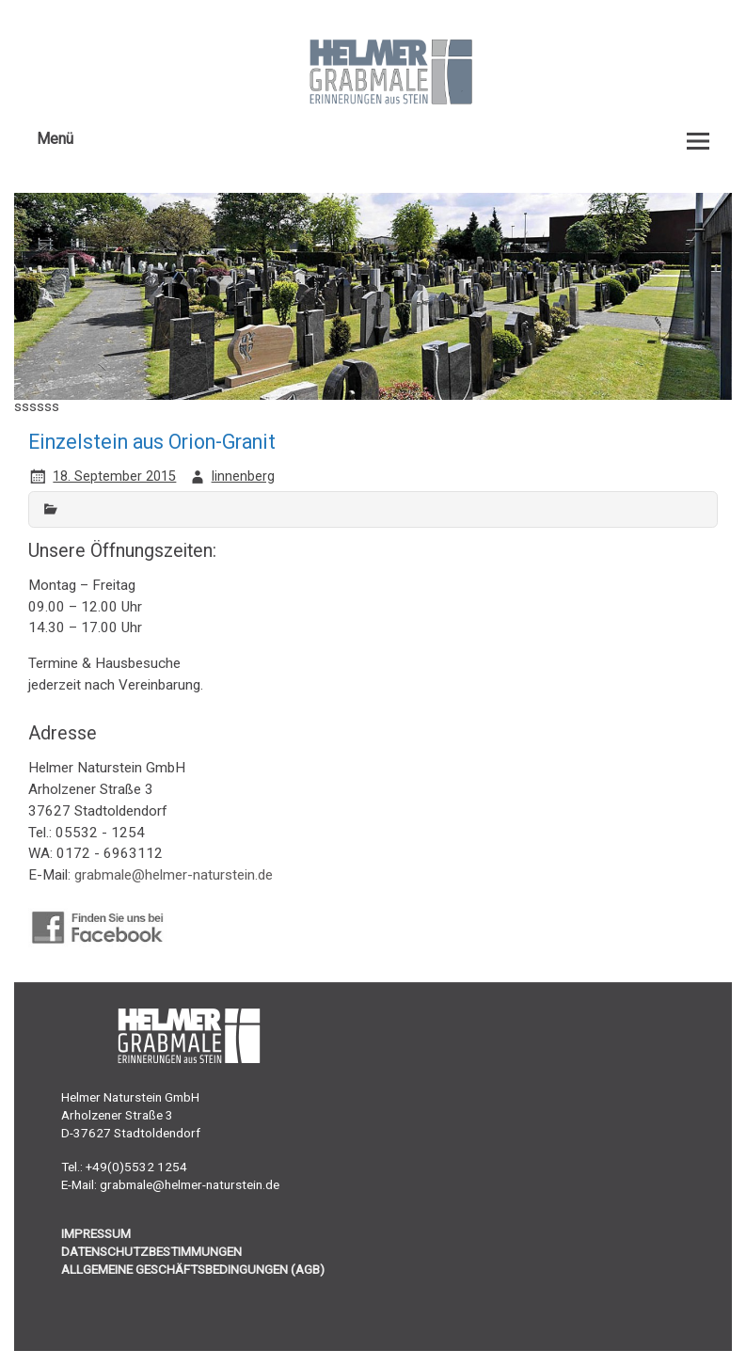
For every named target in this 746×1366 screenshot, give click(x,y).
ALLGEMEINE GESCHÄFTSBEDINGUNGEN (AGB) (193, 1269)
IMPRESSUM (96, 1233)
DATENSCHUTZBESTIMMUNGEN (151, 1251)
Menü (55, 139)
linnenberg (243, 476)
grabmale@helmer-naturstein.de (173, 874)
